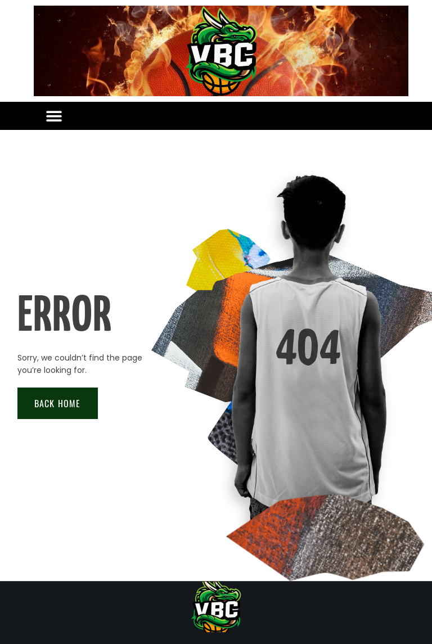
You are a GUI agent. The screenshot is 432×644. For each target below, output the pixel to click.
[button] (53, 116)
